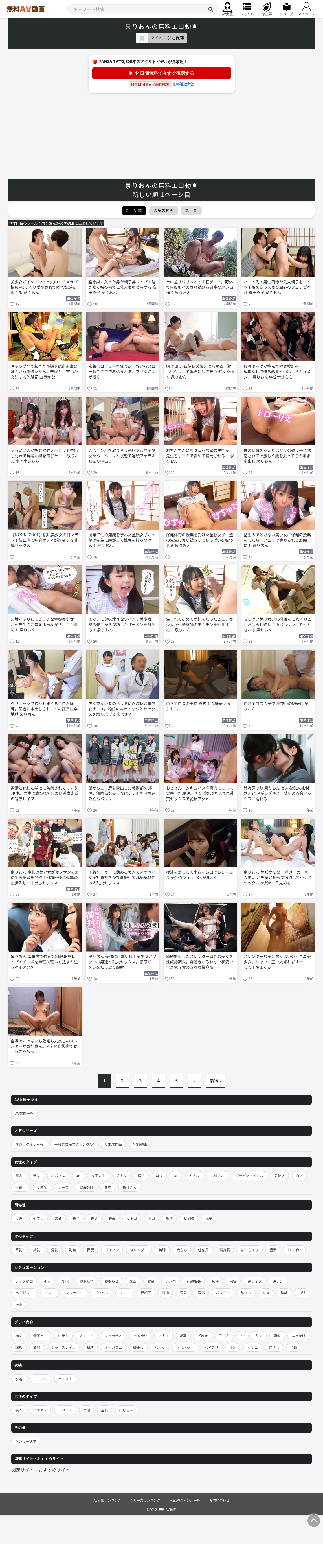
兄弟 (208, 1218)
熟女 (36, 1175)
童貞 (104, 1409)
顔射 (276, 1335)
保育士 (20, 1187)
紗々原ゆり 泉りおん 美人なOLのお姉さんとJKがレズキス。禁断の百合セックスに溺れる (277, 793)
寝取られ (87, 1281)
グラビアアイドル (249, 1175)
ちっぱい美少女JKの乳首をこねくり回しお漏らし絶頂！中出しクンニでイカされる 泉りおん (278, 624)
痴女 (18, 1335)
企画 (133, 1281)
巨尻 (90, 1249)
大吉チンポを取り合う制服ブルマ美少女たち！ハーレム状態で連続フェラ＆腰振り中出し (121, 456)
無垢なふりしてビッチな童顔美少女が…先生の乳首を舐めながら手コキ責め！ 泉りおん (44, 624)
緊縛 (90, 1347)
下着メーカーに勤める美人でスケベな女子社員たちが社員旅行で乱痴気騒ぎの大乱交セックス (121, 877)
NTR (65, 1281)
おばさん (58, 1175)
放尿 (36, 1347)
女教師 (42, 1187)
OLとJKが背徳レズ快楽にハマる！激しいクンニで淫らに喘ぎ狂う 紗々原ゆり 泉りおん (200, 372)
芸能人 (279, 1175)
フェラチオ (113, 1335)
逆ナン (278, 1281)
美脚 (162, 1249)
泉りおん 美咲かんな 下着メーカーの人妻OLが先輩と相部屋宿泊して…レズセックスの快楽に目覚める (278, 877)
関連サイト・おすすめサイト (40, 1469)
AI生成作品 (113, 1144)
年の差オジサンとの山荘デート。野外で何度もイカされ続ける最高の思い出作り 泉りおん (199, 287)
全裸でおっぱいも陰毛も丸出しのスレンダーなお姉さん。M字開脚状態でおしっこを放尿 (44, 1046)
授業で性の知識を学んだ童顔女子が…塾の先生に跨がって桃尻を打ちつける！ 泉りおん (121, 540)
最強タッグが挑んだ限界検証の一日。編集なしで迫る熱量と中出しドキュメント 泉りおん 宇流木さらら (277, 372)
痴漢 (215, 1281)
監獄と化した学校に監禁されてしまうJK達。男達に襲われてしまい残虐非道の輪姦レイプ (44, 793)
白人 (299, 1175)
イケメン (40, 1409)
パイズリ (212, 1347)
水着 (18, 1378)
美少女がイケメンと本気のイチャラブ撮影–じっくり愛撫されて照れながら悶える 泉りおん (44, 287)
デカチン (65, 1409)
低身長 (203, 1249)
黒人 (18, 1409)
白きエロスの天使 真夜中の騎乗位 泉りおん (198, 706)
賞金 (150, 1281)
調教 (18, 1347)
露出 (165, 1292)
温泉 (183, 1292)
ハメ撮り (140, 1335)
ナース (63, 1187)
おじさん (126, 1409)
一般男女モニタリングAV (74, 1144)
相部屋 (145, 1292)
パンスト (65, 1378)
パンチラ (223, 1292)
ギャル (194, 1175)
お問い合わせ (219, 1500)
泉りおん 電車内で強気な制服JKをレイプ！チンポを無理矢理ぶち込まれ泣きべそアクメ (44, 962)
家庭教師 (87, 1187)
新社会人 (129, 1187)
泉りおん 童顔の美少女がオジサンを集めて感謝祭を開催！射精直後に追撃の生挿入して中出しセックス (45, 877)
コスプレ (40, 1378)
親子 (76, 1218)
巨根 (86, 1409)
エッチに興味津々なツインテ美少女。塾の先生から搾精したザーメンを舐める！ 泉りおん (121, 624)
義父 (94, 1218)
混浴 (201, 1292)
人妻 (18, 1218)
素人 (18, 1175)
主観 (293, 1347)
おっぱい (294, 1249)
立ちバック (185, 1347)
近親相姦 (194, 1281)
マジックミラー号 (29, 1144)
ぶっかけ (298, 1335)
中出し (63, 1335)
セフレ (38, 1218)
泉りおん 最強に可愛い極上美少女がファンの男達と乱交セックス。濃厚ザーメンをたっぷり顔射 (122, 962)
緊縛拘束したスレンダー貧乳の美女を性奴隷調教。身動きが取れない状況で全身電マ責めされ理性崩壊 (199, 962)
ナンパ (170, 1281)
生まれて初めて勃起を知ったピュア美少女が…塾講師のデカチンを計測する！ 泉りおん (199, 624)
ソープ (124, 1292)
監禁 (283, 1292)
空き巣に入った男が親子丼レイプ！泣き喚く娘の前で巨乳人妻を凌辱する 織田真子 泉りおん (122, 287)
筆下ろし (40, 1335)
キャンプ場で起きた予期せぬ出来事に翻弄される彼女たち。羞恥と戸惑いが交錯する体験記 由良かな (44, 372)
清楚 (141, 1175)
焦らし (274, 1347)
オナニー (87, 1335)
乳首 (72, 1249)
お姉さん (217, 1175)
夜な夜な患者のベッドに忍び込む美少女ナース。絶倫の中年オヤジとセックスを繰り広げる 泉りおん (121, 709)
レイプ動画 (24, 1281)
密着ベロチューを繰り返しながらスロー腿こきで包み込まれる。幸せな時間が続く (121, 372)
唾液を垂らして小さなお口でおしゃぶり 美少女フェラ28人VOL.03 (199, 874)
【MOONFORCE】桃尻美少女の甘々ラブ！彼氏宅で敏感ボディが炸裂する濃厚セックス (44, 540)
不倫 (47, 1281)
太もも (182, 1249)
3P (242, 1335)
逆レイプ (255, 1281)
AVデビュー (24, 1292)
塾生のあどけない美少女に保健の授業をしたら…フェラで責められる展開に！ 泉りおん (277, 540)
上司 (151, 1218)
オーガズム (113, 1347)
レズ (265, 1292)
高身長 (224, 1249)
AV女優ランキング (107, 1500)
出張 (302, 1292)
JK (78, 1175)
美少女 (121, 1175)
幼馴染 (189, 1218)
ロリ (159, 1175)
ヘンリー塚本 (25, 1441)
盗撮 (233, 1281)
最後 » (216, 1080)
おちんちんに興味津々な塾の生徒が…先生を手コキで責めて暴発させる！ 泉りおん (200, 456)
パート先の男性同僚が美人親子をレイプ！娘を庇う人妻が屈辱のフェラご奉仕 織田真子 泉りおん (277, 287)
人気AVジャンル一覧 (184, 1500)
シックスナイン (63, 1347)
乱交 (259, 1335)
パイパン (112, 1249)
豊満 (272, 1249)
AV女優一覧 (24, 1113)
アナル (163, 1335)
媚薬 (183, 1335)
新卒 (107, 1187)
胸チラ (246, 1292)
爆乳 (54, 1249)
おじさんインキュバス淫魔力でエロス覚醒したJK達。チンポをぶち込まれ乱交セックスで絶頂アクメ (200, 793)
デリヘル (101, 1292)
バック (160, 1347)
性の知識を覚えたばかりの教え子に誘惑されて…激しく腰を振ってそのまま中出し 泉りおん (277, 456)
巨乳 (18, 1249)
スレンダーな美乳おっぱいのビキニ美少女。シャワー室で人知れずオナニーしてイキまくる (277, 962)
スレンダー (139, 1249)
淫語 (232, 1347)
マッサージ (74, 1292)
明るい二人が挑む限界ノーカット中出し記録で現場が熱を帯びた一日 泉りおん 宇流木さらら (45, 456)
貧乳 (36, 1249)
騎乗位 (138, 1347)
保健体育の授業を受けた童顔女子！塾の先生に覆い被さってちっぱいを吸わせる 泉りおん (199, 540)
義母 (112, 1218)
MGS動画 (140, 1144)
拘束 (18, 1304)
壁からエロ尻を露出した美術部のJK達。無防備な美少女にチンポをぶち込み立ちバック (121, 793)
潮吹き (202, 1335)
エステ (49, 1292)
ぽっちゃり (250, 1249)
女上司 (131, 1218)
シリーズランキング (145, 1500)
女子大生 (98, 1175)
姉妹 (58, 1218)
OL (175, 1175)
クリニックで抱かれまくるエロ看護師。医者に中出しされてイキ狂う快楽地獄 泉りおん (44, 709)
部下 (169, 1218)
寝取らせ (111, 1281)
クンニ (252, 1347)
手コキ (224, 1335)
